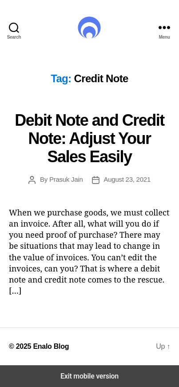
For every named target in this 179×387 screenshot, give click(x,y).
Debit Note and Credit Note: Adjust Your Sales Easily (89, 138)
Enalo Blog (51, 346)
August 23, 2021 (127, 179)
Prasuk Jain (66, 179)
